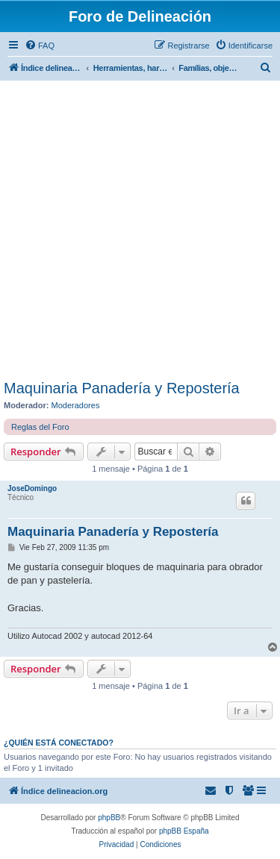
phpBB (109, 817)
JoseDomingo (32, 488)
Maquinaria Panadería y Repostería (122, 388)
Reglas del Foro (40, 426)
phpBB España (184, 831)
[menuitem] (40, 45)
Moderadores (76, 405)
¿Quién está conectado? (58, 742)
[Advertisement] (140, 232)
